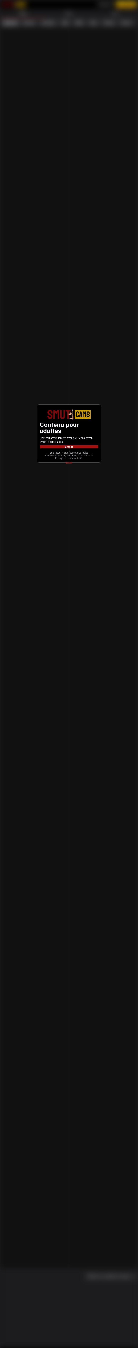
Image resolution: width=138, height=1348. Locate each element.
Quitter (69, 465)
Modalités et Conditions (67, 457)
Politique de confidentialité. (69, 460)
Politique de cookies (69, 454)
